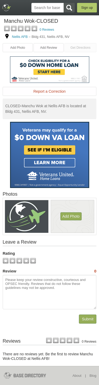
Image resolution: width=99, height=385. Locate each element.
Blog (92, 376)
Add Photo (17, 48)
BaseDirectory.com (6, 7)
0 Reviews (47, 30)
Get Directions (80, 48)
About (76, 376)
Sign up (87, 8)
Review (49, 271)
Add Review (48, 48)
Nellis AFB (20, 37)
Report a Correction (49, 91)
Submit (87, 319)
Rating (9, 253)
